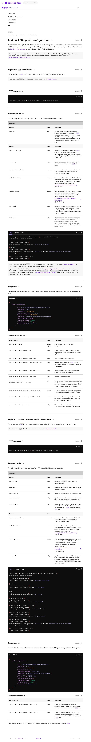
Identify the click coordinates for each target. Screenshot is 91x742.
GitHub (38, 739)
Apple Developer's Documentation (19, 57)
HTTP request (12, 20)
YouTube (20, 739)
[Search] (30, 2)
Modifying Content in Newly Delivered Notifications (67, 199)
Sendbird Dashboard (18, 49)
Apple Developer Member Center (54, 269)
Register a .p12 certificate (15, 17)
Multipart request (51, 79)
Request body (12, 23)
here (68, 723)
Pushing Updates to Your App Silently (65, 185)
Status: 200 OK (13, 298)
